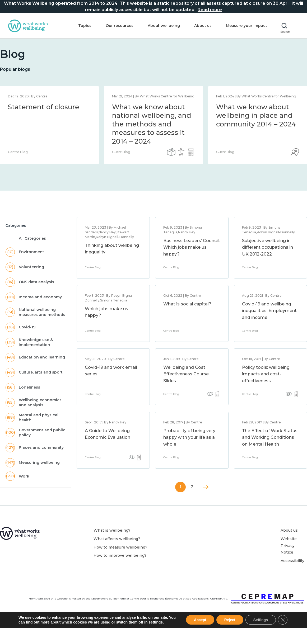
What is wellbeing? (112, 530)
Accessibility (292, 560)
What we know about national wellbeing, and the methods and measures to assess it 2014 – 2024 (151, 124)
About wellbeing (164, 25)
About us (203, 25)
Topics (84, 25)
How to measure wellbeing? (120, 547)
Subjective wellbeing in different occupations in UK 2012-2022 (267, 247)
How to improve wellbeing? (120, 555)
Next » (205, 487)
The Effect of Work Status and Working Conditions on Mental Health (269, 437)
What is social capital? (187, 303)
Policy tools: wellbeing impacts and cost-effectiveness (266, 374)
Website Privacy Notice (289, 545)
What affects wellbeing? (117, 538)
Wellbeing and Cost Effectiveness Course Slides (186, 374)
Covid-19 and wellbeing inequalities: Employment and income (269, 310)
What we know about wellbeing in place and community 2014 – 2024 (256, 115)
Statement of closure (43, 107)
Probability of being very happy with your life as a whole (189, 437)
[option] (153, 125)
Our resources (119, 25)
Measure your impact (246, 25)
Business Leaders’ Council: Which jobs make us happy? (191, 247)
